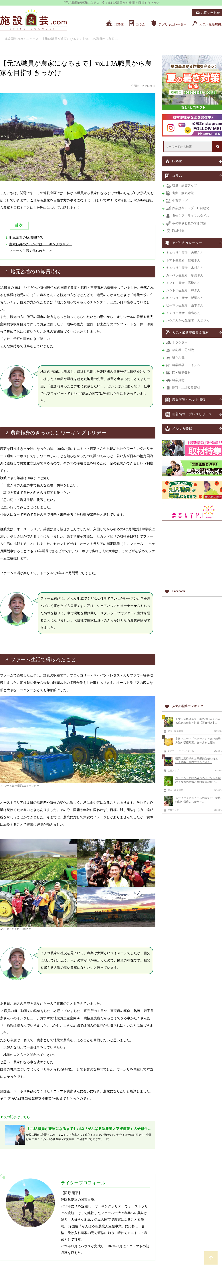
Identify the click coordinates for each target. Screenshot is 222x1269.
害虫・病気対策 (175, 731)
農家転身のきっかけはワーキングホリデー (40, 244)
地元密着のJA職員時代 (26, 237)
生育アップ (173, 771)
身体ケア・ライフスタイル (181, 751)
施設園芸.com (13, 39)
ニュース (32, 39)
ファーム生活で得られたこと (30, 251)
